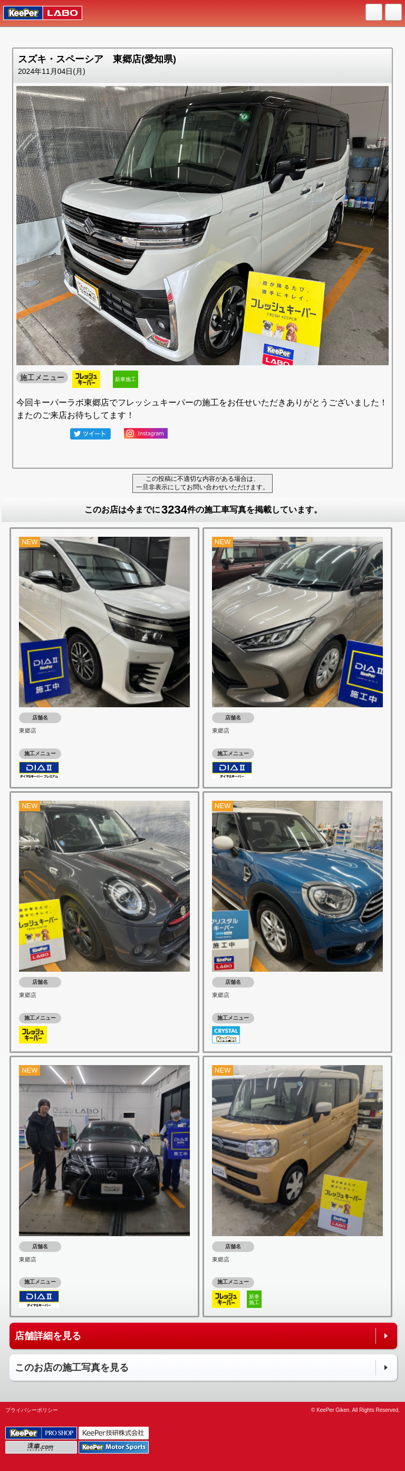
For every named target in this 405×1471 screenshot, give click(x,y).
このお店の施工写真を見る (72, 1367)
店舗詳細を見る (48, 1336)
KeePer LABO (37, 13)
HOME (374, 12)
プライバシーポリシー (31, 1410)
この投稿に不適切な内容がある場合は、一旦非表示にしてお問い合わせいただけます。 (202, 483)
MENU (393, 12)
